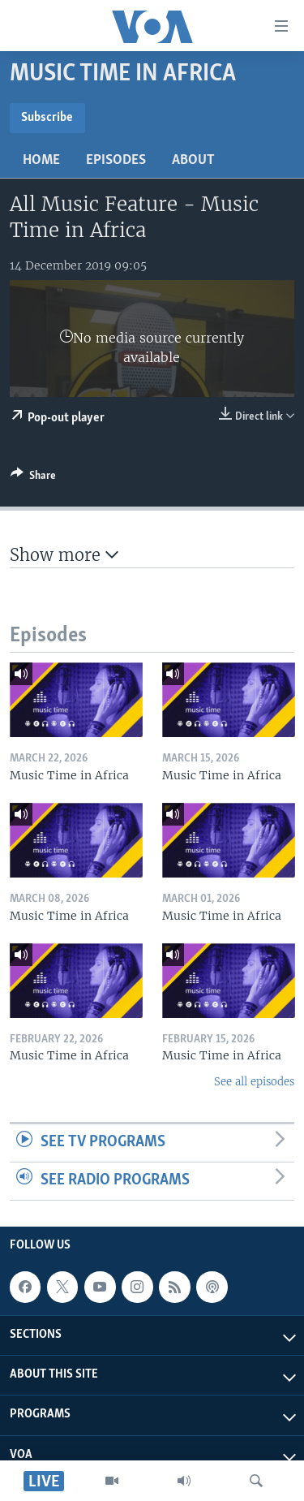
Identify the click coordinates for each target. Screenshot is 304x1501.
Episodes (116, 160)
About (193, 160)
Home (41, 160)
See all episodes (254, 1082)
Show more (64, 555)
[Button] (33, 478)
